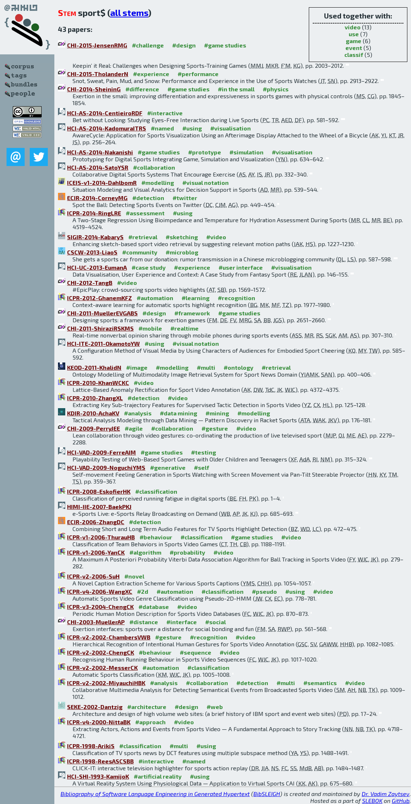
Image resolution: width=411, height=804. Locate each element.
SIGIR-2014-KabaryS (95, 236)
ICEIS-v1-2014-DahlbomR (102, 182)
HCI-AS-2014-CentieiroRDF (104, 112)
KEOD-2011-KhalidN (94, 367)
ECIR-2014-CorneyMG (97, 197)
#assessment (145, 213)
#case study (149, 267)
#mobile (150, 328)
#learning (195, 297)
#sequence (195, 652)
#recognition (236, 297)
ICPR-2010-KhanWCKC (98, 382)
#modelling (157, 182)
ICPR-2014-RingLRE (94, 213)
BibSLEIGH (266, 793)
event (353, 47)
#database (153, 606)
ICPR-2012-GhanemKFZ (99, 297)
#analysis (137, 413)
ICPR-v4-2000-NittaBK (98, 721)
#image (137, 367)
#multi (206, 367)
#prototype (204, 152)
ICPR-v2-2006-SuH (93, 576)
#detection (148, 197)
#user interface (241, 267)
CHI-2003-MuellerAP (96, 621)
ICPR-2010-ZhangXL (95, 397)
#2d (142, 591)
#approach (150, 721)
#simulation (246, 152)
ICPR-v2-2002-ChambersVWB (108, 637)
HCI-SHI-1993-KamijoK (98, 776)
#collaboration (154, 167)
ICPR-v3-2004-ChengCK (100, 606)
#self (201, 467)
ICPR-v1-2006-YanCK (96, 552)
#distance (143, 621)
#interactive (165, 112)
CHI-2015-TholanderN (97, 73)
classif (353, 54)
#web (215, 706)
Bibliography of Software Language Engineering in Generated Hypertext (155, 793)
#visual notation (205, 182)
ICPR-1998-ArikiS (91, 745)
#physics (275, 89)
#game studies (225, 45)
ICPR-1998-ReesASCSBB (100, 761)
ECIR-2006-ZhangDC (95, 521)
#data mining (178, 413)
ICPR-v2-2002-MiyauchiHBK (106, 682)
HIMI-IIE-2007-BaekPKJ (99, 506)
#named (162, 128)
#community (139, 252)
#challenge (148, 45)
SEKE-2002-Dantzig (95, 706)
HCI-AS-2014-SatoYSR (97, 167)
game (353, 40)
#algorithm (145, 552)
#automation (155, 297)
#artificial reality (158, 776)
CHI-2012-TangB (89, 282)
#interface (181, 621)
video (353, 27)
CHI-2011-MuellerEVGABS (102, 313)
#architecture (146, 706)
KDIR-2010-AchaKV (93, 413)
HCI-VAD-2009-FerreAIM (101, 452)
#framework (192, 313)
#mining (217, 413)
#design (184, 45)
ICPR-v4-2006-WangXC (99, 591)
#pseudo (264, 591)
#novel (134, 576)
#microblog (182, 252)
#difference (142, 89)
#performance (198, 73)
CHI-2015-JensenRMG (97, 45)
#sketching (182, 236)
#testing (203, 452)
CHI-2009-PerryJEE (93, 428)
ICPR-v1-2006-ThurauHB (101, 537)
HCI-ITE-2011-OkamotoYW (103, 343)
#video (216, 236)
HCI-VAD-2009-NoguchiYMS (106, 467)
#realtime (184, 328)
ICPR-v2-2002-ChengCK (100, 652)
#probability (187, 552)
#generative (168, 467)
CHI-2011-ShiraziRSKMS (100, 328)
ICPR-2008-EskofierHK (98, 491)
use (354, 33)
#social (215, 621)
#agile (134, 428)
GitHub (401, 800)
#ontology (238, 367)
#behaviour (156, 537)
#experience (151, 73)
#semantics (320, 682)
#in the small (236, 89)
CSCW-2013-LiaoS (92, 252)
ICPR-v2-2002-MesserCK (102, 667)
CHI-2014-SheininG (94, 89)
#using (192, 128)
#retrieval (142, 236)
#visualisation (230, 128)
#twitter (185, 197)
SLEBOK (372, 800)
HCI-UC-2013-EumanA (97, 267)
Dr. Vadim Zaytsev (386, 793)
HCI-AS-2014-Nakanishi (100, 152)
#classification (156, 491)
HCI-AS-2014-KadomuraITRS (106, 128)
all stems (129, 12)
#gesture (215, 428)
